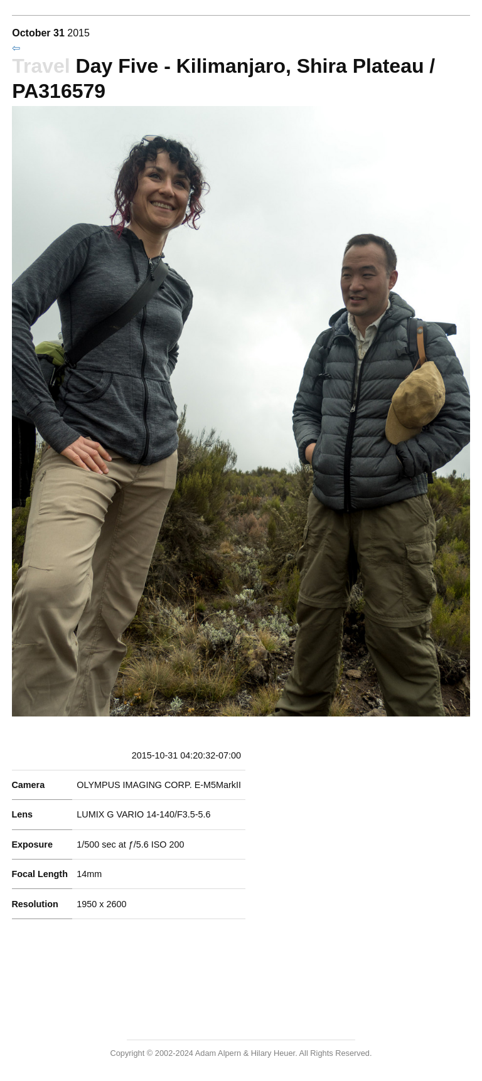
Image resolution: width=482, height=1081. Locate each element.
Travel (41, 66)
